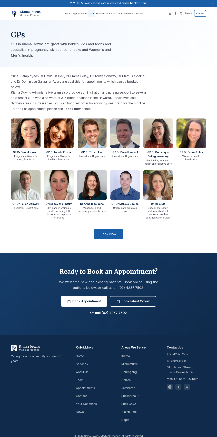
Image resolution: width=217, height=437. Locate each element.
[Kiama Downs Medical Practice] (40, 343)
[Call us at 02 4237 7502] (200, 13)
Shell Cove (128, 398)
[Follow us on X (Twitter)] (187, 382)
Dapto (125, 414)
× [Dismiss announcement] (213, 3)
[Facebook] (176, 13)
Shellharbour (129, 390)
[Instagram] (171, 13)
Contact (136, 13)
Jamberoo (127, 382)
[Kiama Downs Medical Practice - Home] (24, 13)
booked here (138, 3)
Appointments (81, 13)
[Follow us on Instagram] (170, 382)
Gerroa (125, 374)
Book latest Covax (133, 296)
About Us (110, 13)
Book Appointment (84, 296)
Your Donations (123, 13)
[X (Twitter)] (182, 13)
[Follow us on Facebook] (178, 382)
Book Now (108, 228)
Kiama (125, 350)
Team (91, 13)
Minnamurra (129, 358)
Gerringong (128, 366)
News (79, 406)
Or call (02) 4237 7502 (108, 307)
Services (100, 13)
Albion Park (128, 406)
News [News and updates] (190, 13)
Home (70, 13)
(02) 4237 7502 (176, 348)
